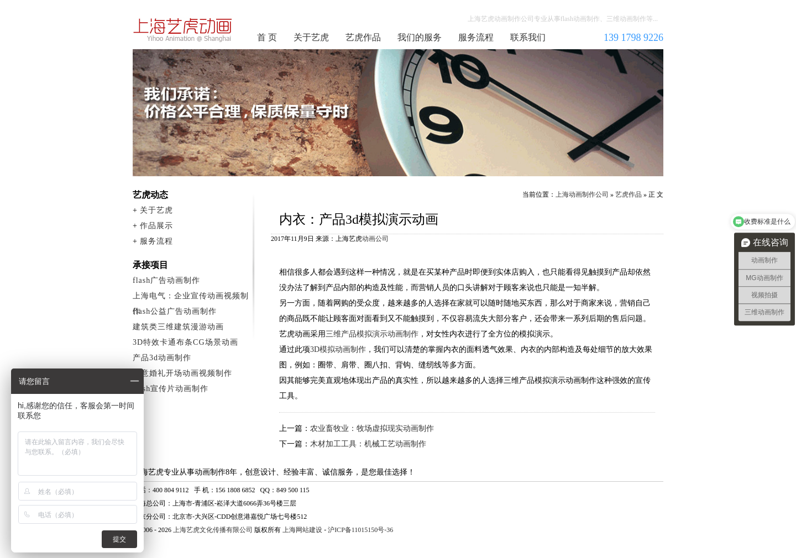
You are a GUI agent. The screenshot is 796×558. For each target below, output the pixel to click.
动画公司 (375, 239)
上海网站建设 (302, 530)
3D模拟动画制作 (338, 349)
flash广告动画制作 (166, 280)
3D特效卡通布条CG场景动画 (185, 342)
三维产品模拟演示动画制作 (372, 334)
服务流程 (476, 37)
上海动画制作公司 (183, 30)
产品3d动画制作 (162, 358)
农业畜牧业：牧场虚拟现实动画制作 (372, 428)
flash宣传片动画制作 (170, 389)
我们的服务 (419, 37)
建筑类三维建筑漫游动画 (178, 327)
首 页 (267, 37)
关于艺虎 (311, 37)
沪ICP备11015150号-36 (360, 530)
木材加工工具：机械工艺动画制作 (368, 444)
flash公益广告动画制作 (175, 311)
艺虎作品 (363, 37)
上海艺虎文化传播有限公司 (213, 530)
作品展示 (156, 226)
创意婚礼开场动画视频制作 (182, 373)
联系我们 (528, 37)
